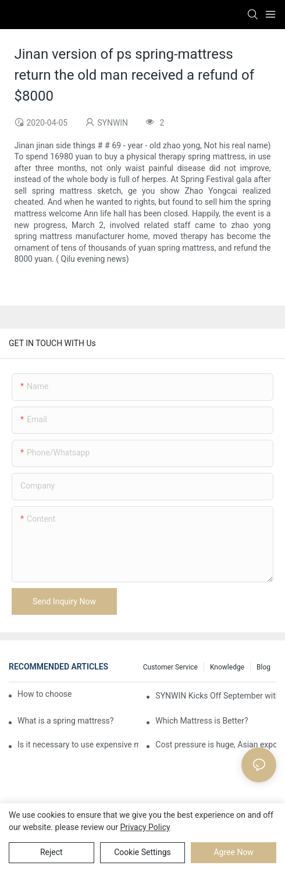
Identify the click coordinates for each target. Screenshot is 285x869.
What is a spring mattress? (65, 720)
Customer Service (170, 667)
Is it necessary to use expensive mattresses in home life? (77, 744)
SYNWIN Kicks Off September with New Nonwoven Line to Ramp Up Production (215, 695)
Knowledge (227, 667)
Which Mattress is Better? (201, 720)
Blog (263, 667)
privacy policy (145, 827)
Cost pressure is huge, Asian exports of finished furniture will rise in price (215, 744)
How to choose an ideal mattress (45, 694)
